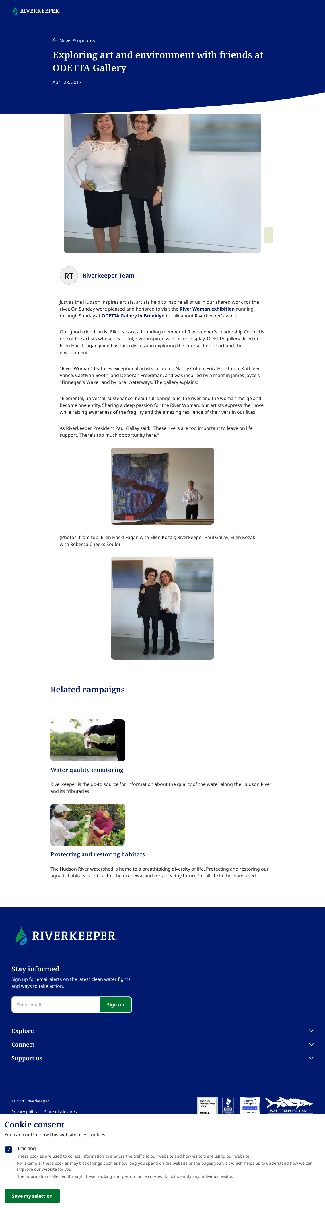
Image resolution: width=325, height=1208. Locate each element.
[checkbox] (8, 1148)
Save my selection (32, 1196)
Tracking (26, 1148)
